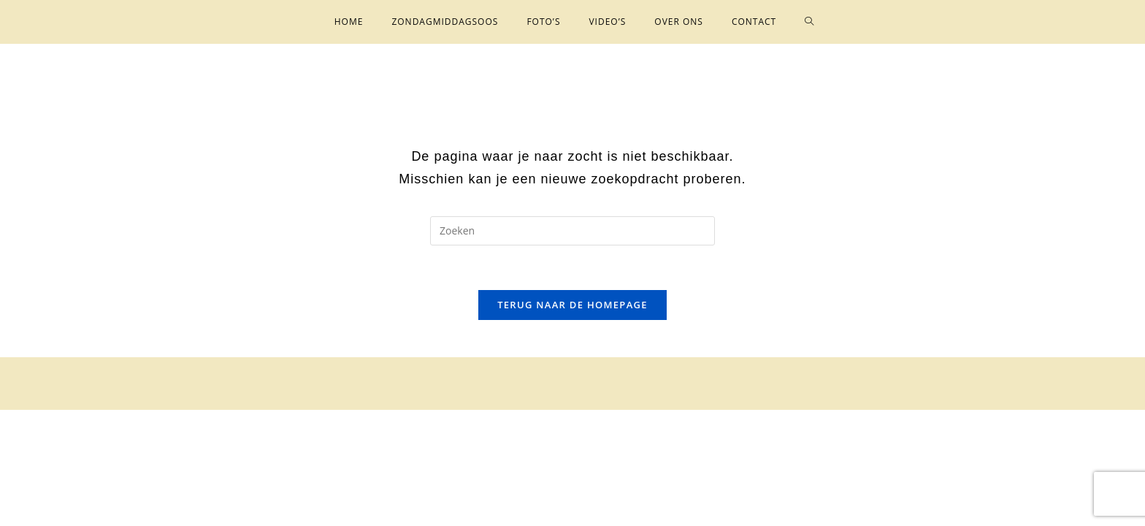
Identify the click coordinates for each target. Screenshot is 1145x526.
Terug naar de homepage (572, 304)
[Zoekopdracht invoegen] (572, 230)
